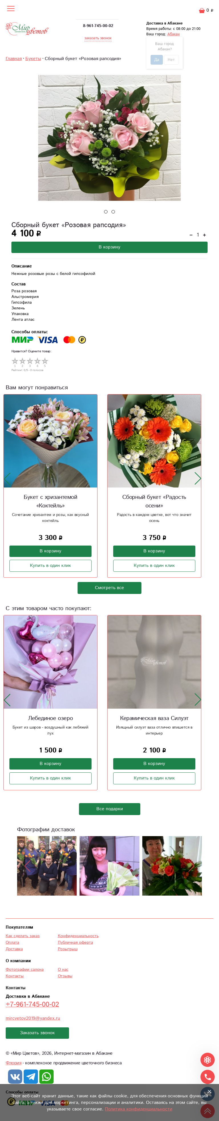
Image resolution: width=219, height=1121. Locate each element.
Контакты (15, 976)
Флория (13, 1063)
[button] (106, 211)
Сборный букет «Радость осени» (154, 501)
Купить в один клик (50, 565)
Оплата (12, 942)
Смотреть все (109, 588)
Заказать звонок (37, 1033)
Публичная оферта (75, 942)
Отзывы (65, 976)
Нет (171, 60)
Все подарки (109, 809)
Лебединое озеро (50, 718)
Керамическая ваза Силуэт (154, 718)
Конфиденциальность (78, 936)
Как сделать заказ (23, 936)
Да (156, 60)
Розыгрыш (68, 949)
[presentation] (7, 479)
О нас (63, 969)
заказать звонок (97, 38)
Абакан (173, 34)
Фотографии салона (25, 969)
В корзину (109, 247)
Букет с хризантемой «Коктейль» (50, 501)
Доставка (14, 949)
